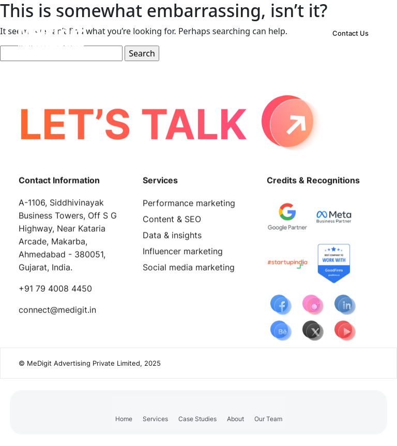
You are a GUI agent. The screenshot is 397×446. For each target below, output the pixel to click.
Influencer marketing (183, 253)
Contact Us (350, 33)
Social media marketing (189, 269)
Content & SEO (172, 221)
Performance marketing (189, 205)
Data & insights (172, 237)
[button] (155, 412)
